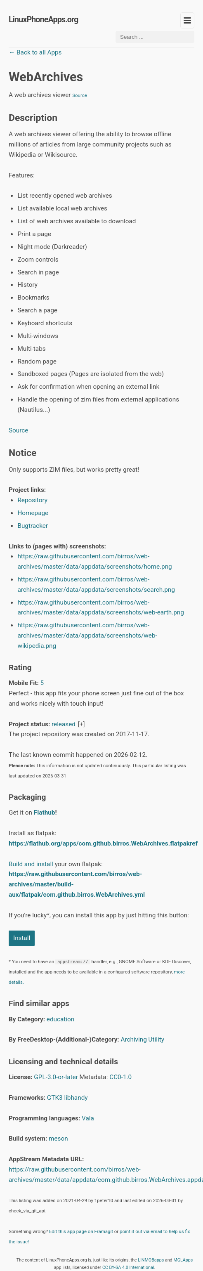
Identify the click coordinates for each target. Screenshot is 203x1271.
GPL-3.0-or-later (56, 1077)
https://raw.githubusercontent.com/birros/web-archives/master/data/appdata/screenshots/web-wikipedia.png (87, 635)
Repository (32, 500)
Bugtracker (32, 525)
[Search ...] (155, 37)
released (64, 724)
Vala (88, 1118)
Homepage (32, 513)
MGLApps (183, 1260)
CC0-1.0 (120, 1077)
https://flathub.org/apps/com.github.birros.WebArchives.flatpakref (103, 843)
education (60, 1019)
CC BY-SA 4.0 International (128, 1267)
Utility (156, 1039)
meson (58, 1138)
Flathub (44, 812)
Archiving (133, 1039)
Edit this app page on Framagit (81, 1231)
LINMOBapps (151, 1260)
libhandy (75, 1097)
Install (21, 938)
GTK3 (55, 1097)
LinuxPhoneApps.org (43, 19)
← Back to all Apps (35, 52)
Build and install (31, 864)
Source (79, 95)
